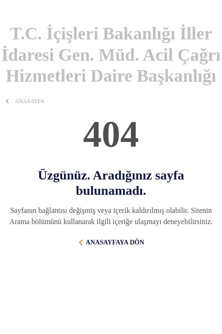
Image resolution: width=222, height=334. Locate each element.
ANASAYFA (29, 101)
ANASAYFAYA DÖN (114, 242)
